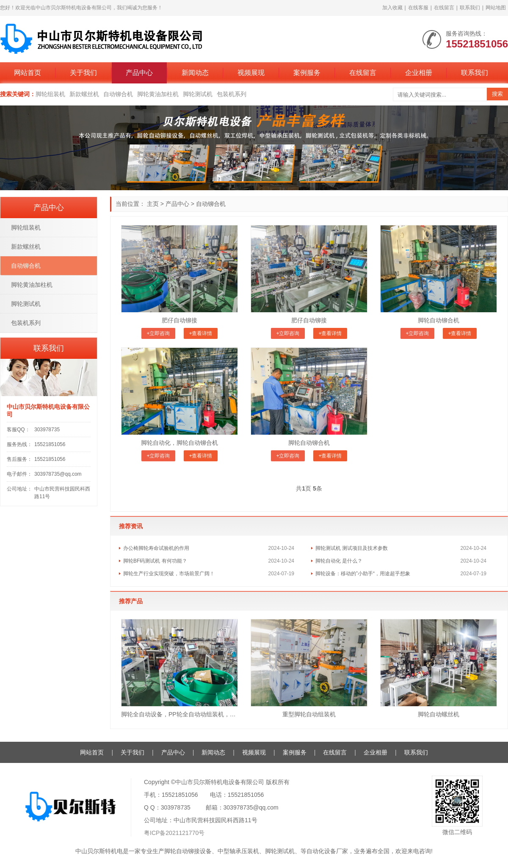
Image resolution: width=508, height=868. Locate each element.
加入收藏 (392, 8)
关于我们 (83, 72)
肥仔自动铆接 (179, 320)
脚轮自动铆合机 (438, 320)
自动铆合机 (118, 94)
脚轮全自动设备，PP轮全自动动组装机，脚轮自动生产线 (179, 714)
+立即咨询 (158, 333)
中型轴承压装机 (238, 851)
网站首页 (27, 72)
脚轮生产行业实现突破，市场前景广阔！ (169, 574)
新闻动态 (195, 72)
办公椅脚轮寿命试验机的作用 (156, 548)
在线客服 (418, 8)
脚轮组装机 (50, 94)
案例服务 (306, 72)
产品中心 (139, 72)
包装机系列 (231, 94)
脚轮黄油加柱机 (158, 94)
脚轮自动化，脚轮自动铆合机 (179, 442)
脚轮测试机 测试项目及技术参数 (351, 548)
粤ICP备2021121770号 (174, 832)
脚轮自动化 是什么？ (338, 561)
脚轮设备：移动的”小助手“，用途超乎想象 (362, 574)
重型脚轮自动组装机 (309, 714)
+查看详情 (200, 333)
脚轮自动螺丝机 (438, 714)
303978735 (47, 430)
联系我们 (470, 8)
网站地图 (496, 8)
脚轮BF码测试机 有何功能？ (155, 561)
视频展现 (251, 72)
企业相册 (418, 72)
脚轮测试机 (198, 94)
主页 (153, 203)
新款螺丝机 (84, 94)
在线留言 (444, 8)
